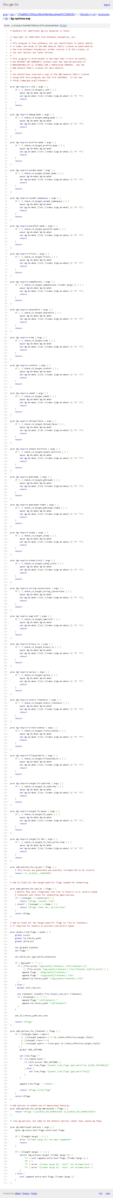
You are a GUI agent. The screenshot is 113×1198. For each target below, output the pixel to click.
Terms (34, 1193)
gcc (12, 14)
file (63, 25)
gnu (5, 14)
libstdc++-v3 (87, 14)
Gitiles (18, 1193)
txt (100, 1193)
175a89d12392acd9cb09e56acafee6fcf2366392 (46, 14)
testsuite (103, 14)
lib (6, 18)
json (107, 1193)
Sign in (107, 4)
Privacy (25, 1193)
